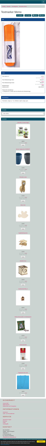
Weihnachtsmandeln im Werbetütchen (23, 316)
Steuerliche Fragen (7, 419)
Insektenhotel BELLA (23, 288)
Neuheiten (4, 119)
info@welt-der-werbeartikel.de (9, 437)
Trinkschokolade (23, 344)
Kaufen (42, 15)
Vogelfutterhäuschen (23, 233)
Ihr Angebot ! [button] (20, 15)
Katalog (3, 6)
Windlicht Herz (23, 261)
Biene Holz (23, 205)
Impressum (5, 412)
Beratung (5, 421)
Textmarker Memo (23, 6)
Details (23, 145)
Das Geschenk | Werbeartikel (12, 439)
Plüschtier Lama (23, 177)
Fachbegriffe (5, 423)
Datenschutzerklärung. (5, 444)
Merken (35, 15)
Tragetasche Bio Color (23, 372)
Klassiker (9, 6)
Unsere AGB (5, 403)
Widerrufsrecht (6, 404)
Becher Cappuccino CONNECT (23, 149)
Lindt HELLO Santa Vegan (23, 122)
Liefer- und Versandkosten (8, 413)
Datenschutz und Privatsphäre (9, 406)
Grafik (4, 422)
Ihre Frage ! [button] (27, 15)
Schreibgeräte (15, 6)
